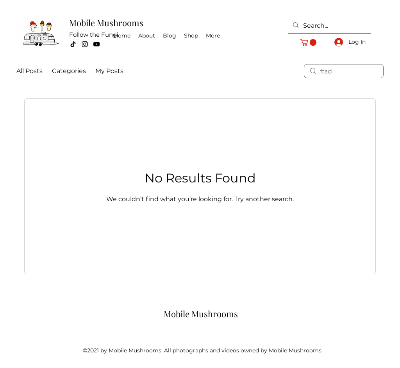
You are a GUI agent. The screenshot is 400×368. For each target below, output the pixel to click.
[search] (344, 71)
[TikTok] (73, 44)
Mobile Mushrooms (106, 23)
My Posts (109, 71)
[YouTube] (96, 44)
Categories (69, 71)
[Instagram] (85, 44)
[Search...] (328, 25)
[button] (308, 42)
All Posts (29, 71)
